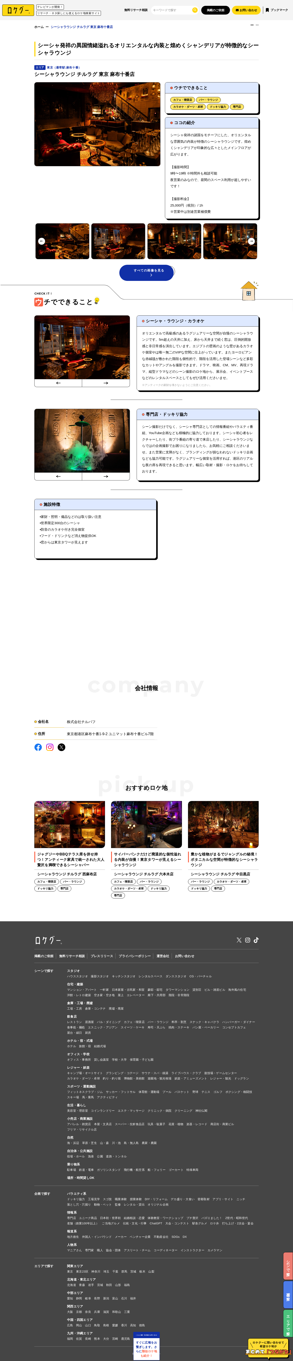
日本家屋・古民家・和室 (128, 989)
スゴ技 (107, 1199)
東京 (70, 1271)
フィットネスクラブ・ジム (85, 1092)
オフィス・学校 (78, 1054)
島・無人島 (131, 1143)
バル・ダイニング (109, 1022)
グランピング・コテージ (122, 1073)
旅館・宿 (85, 1046)
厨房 (88, 1032)
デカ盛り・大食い (183, 1199)
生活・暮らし (76, 1105)
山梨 (151, 1271)
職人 (100, 1250)
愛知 (70, 1298)
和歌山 (116, 1312)
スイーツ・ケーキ (132, 1027)
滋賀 (106, 1312)
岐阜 (88, 1298)
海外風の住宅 (237, 989)
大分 (106, 1338)
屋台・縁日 (74, 1032)
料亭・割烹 (179, 1022)
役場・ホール (76, 1156)
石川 (124, 1298)
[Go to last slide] (41, 241)
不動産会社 (161, 1236)
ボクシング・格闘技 (238, 1092)
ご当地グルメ (111, 1223)
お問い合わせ (184, 956)
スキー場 (73, 1097)
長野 (97, 1298)
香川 (124, 1325)
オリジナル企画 (158, 1204)
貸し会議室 (101, 1059)
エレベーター (136, 995)
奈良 (88, 1312)
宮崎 (115, 1338)
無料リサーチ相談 (136, 10)
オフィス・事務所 (79, 1059)
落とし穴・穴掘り (79, 1204)
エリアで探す (44, 1266)
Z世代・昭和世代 (236, 1218)
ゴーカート (176, 1169)
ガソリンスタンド (109, 1169)
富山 (115, 1298)
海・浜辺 (73, 1143)
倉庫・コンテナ (95, 1008)
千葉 (115, 1271)
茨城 (133, 1271)
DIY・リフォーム (156, 1199)
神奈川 (95, 1271)
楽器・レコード (196, 1124)
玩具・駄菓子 (157, 1124)
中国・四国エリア (80, 1320)
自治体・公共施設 (80, 1151)
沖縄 (136, 1338)
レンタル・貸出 (134, 1204)
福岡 (70, 1338)
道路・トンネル (116, 1156)
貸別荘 (196, 989)
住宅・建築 (75, 984)
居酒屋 (89, 1022)
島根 (106, 1325)
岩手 (91, 1285)
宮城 (100, 1285)
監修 (118, 1204)
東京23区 (82, 1271)
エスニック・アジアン (103, 1027)
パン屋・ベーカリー (205, 1027)
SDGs (176, 1236)
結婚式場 (100, 1046)
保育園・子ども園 (142, 1059)
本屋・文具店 (103, 1124)
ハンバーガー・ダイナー (238, 1022)
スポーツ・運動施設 (81, 1086)
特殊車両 (192, 1169)
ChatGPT (156, 1223)
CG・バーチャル (200, 976)
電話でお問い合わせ (239, 29)
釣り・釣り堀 (112, 1078)
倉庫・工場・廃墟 (80, 1003)
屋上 (121, 995)
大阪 (70, 1312)
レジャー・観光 (220, 1078)
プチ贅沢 (192, 1218)
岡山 (79, 1325)
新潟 (106, 1298)
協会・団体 (113, 1250)
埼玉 (106, 1271)
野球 (195, 1092)
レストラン (74, 1022)
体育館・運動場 (149, 1092)
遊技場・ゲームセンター (220, 1073)
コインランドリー (103, 1110)
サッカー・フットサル (121, 1092)
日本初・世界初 (110, 1218)
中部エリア (75, 1293)
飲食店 (72, 1016)
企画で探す (42, 1193)
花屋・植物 (175, 1124)
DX (185, 1236)
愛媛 (115, 1325)
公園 (100, 1156)
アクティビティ (107, 1097)
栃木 (142, 1271)
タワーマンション (177, 989)
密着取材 (204, 1199)
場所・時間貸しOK (80, 1178)
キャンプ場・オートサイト (85, 1073)
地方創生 (73, 1236)
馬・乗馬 (88, 1097)
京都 (79, 1312)
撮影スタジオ (100, 976)
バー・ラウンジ (208, 99)
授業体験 (136, 1199)
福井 (133, 1298)
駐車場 (71, 1169)
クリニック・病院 (159, 1110)
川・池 (116, 1143)
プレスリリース (102, 956)
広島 (70, 1325)
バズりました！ (211, 1218)
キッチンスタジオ (124, 976)
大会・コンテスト (177, 1223)
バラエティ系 (76, 1193)
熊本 (97, 1338)
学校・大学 (119, 1059)
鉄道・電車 (86, 1169)
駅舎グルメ (199, 1223)
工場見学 (94, 1199)
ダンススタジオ (176, 976)
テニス (205, 1092)
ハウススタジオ (77, 976)
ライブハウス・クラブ (186, 1073)
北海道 (71, 1285)
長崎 (88, 1338)
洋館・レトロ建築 (79, 995)
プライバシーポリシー (135, 956)
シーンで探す (44, 971)
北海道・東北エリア (81, 1279)
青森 (82, 1285)
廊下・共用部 (157, 995)
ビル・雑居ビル (214, 989)
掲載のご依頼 (215, 10)
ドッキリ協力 (218, 106)
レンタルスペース (150, 976)
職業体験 (121, 1199)
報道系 (72, 1231)
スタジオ (73, 971)
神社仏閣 (201, 1110)
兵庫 (97, 1312)
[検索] (172, 10)
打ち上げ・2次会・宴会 (238, 1223)
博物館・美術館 (134, 1078)
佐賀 (79, 1338)
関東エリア (75, 1266)
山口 (88, 1325)
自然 (70, 1137)
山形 (118, 1285)
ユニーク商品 (88, 1218)
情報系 (72, 1212)
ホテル (71, 1046)
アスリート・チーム (137, 1250)
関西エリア (75, 1306)
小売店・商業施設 (80, 1118)
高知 (133, 1325)
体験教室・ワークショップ (165, 1218)
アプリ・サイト (222, 1199)
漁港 (91, 1156)
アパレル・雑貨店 (79, 1124)
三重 (127, 1312)
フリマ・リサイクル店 (82, 1129)
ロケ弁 (214, 1223)
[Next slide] (251, 241)
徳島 (142, 1325)
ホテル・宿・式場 (80, 1040)
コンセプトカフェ (234, 1027)
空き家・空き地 (104, 995)
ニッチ (240, 1199)
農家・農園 (149, 1143)
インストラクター (192, 1250)
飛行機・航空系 (134, 1169)
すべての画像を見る (149, 273)
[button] (62, 241)
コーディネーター (165, 1250)
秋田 (109, 1285)
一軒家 (104, 989)
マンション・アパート (82, 989)
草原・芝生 (89, 1143)
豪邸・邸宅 (155, 989)
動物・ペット (103, 1204)
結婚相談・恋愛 (134, 1218)
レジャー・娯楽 (78, 1067)
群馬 (124, 1271)
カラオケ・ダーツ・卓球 (188, 106)
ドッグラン (241, 1078)
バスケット (182, 1092)
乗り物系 (73, 1164)
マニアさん (74, 1250)
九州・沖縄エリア (80, 1333)
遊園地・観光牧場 (159, 1078)
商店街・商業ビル (222, 1124)
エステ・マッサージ (131, 1110)
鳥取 (97, 1325)
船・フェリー (157, 1169)
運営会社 (163, 956)
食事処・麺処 (76, 1027)
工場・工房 (74, 1008)
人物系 (72, 1245)
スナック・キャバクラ (204, 1022)
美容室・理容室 (77, 1110)
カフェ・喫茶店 (182, 99)
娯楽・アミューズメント (191, 1078)
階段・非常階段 (179, 995)
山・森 (104, 1143)
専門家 (89, 1250)
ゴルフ (217, 1092)
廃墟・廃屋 (116, 1008)
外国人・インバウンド (97, 1236)
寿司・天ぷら (157, 1027)
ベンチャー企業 (140, 1236)
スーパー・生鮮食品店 (130, 1124)
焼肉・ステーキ (178, 1027)
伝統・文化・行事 (135, 1223)
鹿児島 (125, 1338)
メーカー (121, 1236)
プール (166, 1092)
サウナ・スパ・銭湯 (155, 1073)
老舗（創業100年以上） (83, 1223)
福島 (127, 1285)
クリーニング (183, 1110)
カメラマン (215, 1250)
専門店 (237, 106)
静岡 (79, 1298)
